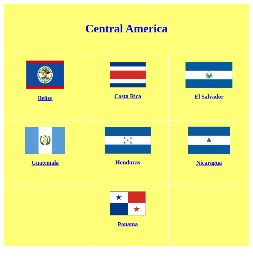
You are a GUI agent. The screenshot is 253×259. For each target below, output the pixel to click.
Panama (128, 224)
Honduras (127, 162)
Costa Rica (127, 96)
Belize (45, 98)
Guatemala (45, 163)
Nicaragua (209, 163)
